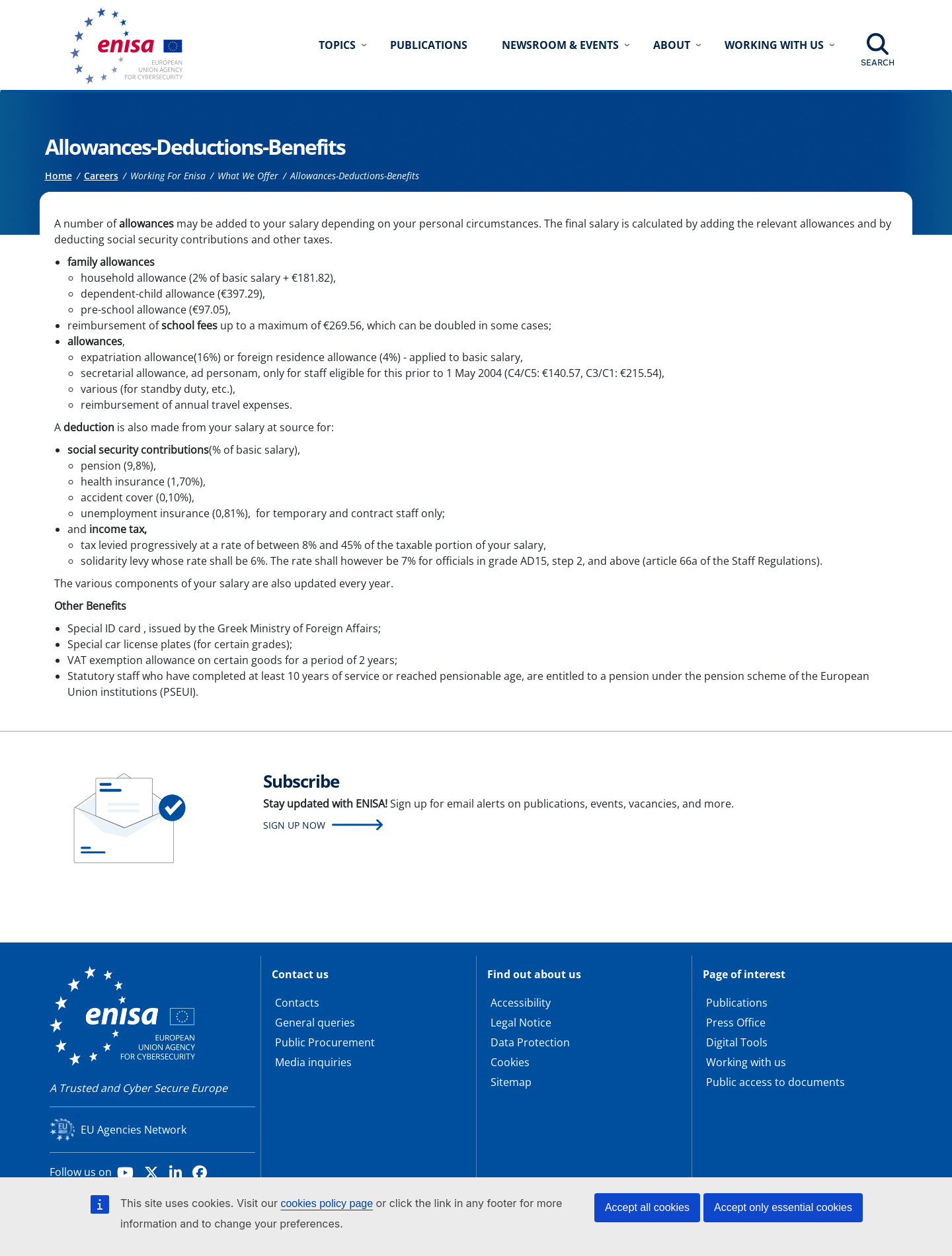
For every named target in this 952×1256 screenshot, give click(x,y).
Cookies (510, 1062)
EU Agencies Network (133, 1129)
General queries (315, 1022)
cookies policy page (326, 1203)
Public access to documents (775, 1082)
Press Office (736, 1022)
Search (877, 62)
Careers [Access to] (101, 175)
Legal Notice (521, 1022)
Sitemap (511, 1082)
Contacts (297, 1002)
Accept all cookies (647, 1207)
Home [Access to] (58, 175)
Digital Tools (737, 1042)
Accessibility (521, 1002)
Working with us (746, 1062)
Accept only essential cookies (783, 1207)
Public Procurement (325, 1042)
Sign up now (294, 825)
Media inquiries (313, 1062)
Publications (428, 45)
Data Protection (530, 1042)
